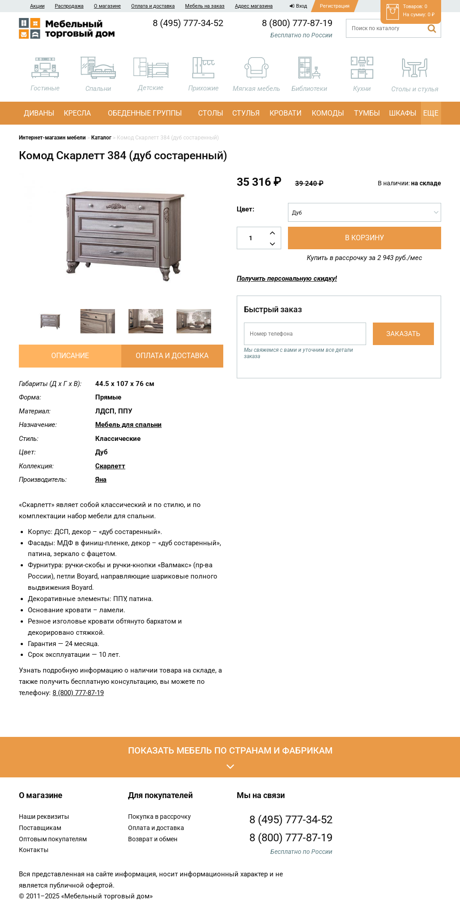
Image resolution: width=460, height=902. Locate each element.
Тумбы (367, 113)
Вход (298, 6)
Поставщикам (40, 827)
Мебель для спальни (128, 425)
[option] (50, 321)
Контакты (34, 849)
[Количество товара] (259, 238)
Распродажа (69, 6)
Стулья (246, 113)
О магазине (107, 6)
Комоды (328, 113)
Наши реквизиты (44, 816)
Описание (70, 355)
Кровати (285, 113)
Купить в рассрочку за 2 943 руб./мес (364, 258)
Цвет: (245, 209)
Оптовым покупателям (53, 839)
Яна (100, 480)
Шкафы (402, 113)
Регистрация (334, 6)
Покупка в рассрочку (159, 816)
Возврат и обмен (152, 839)
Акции (37, 6)
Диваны (39, 113)
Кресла (77, 113)
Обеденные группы (145, 113)
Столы (210, 113)
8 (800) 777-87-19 (297, 23)
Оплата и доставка (153, 6)
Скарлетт (110, 466)
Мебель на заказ (205, 6)
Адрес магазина (254, 6)
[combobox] (364, 212)
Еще (430, 113)
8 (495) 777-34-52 (188, 23)
